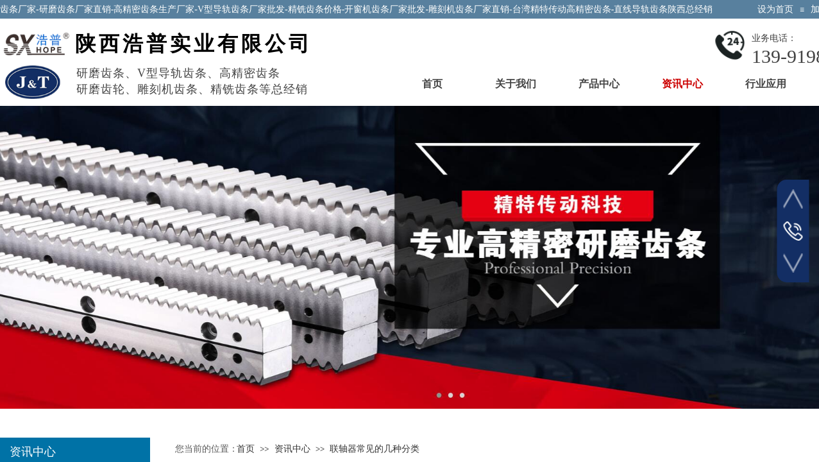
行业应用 (765, 83)
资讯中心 (682, 83)
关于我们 (515, 83)
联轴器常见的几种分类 (374, 449)
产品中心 (599, 83)
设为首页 (775, 9)
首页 (432, 83)
